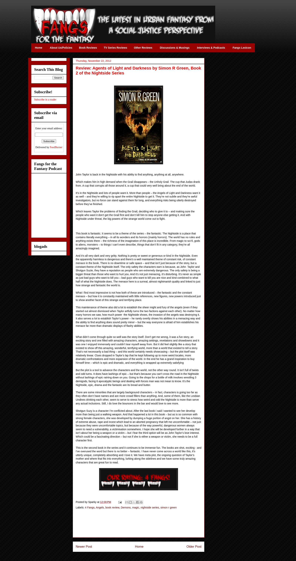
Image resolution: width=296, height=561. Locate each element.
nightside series (150, 507)
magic (135, 507)
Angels (100, 507)
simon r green (168, 507)
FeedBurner (56, 147)
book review (112, 507)
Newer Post (84, 546)
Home (139, 546)
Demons (126, 507)
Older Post (194, 546)
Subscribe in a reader (45, 99)
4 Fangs (90, 507)
